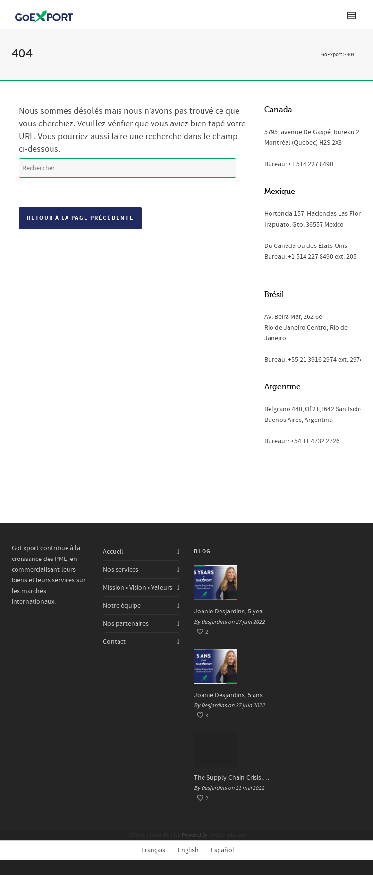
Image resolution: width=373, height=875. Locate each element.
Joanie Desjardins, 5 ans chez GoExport (232, 695)
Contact (114, 641)
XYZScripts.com (228, 835)
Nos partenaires (126, 623)
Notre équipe (122, 605)
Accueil (113, 551)
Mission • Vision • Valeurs (137, 587)
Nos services (120, 569)
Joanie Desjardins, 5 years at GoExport (232, 611)
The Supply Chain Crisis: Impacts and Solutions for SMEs (232, 778)
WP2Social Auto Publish (154, 835)
